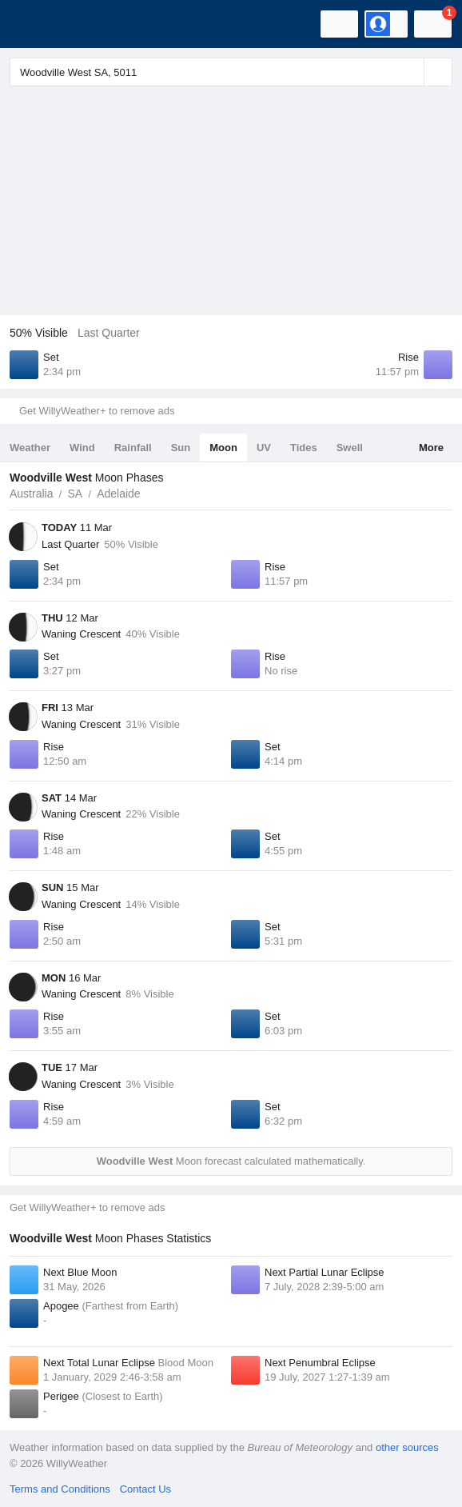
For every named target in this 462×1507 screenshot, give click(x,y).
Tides (303, 448)
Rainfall (133, 448)
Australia (31, 493)
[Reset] (410, 72)
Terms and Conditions (60, 1489)
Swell (350, 448)
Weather (30, 448)
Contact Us (145, 1489)
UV (264, 448)
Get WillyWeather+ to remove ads (96, 411)
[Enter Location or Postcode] (231, 72)
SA (74, 493)
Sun (181, 448)
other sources (407, 1447)
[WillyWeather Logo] (36, 24)
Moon (223, 448)
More (431, 448)
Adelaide (119, 493)
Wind (82, 448)
